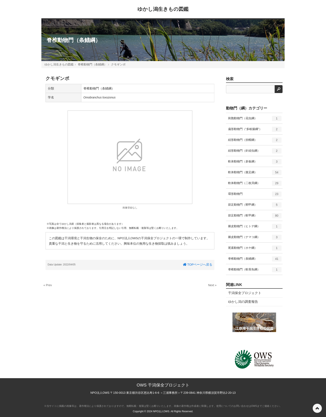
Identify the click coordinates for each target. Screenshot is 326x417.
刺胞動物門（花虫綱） (255, 120)
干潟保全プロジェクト (244, 293)
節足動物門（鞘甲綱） (255, 206)
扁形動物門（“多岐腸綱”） (255, 131)
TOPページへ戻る (197, 264)
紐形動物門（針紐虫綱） (255, 152)
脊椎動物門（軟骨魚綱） (255, 271)
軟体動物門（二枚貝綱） (255, 185)
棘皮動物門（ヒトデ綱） (255, 228)
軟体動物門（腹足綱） (255, 174)
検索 (229, 79)
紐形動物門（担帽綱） (255, 141)
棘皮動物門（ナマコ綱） (255, 239)
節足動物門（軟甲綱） (255, 217)
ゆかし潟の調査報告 (243, 301)
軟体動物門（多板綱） (255, 163)
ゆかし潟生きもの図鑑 (163, 9)
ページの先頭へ (317, 408)
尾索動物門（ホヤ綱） (255, 249)
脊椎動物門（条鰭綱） (74, 40)
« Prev (47, 285)
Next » (212, 285)
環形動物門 (255, 195)
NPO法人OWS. (161, 411)
